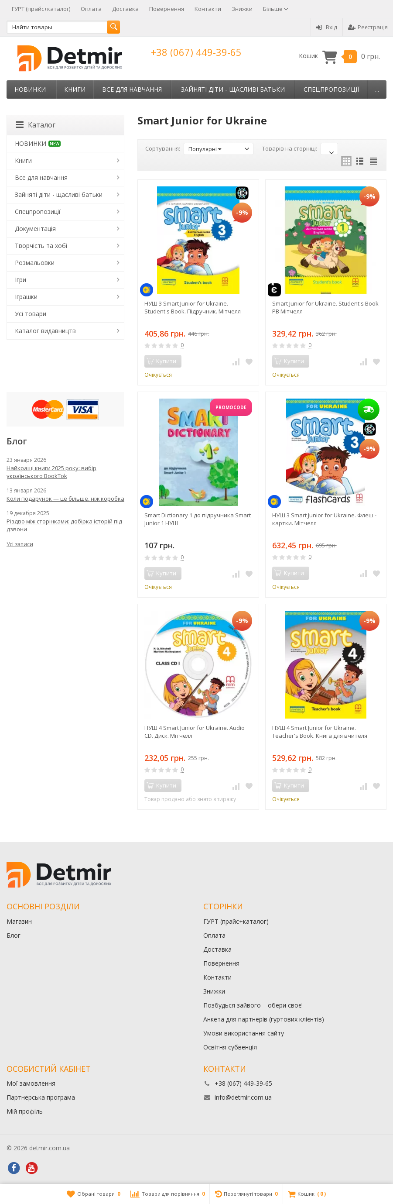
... (377, 89)
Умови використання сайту (243, 1033)
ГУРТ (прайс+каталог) (41, 9)
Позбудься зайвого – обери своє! (253, 1005)
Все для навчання (132, 89)
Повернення (166, 9)
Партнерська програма (41, 1097)
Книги (74, 89)
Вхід (326, 27)
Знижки (242, 9)
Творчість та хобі (41, 245)
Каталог (35, 125)
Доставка (125, 9)
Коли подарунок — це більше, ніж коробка (65, 498)
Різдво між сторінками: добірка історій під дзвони (64, 525)
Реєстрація (368, 27)
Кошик (339, 56)
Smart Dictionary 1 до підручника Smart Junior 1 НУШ (197, 519)
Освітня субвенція (230, 1047)
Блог (14, 935)
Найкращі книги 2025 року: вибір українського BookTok (51, 472)
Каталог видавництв (45, 331)
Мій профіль (25, 1111)
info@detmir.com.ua (243, 1097)
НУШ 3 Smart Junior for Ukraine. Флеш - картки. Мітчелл (324, 519)
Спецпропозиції (331, 89)
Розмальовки (35, 262)
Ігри (20, 279)
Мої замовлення (31, 1083)
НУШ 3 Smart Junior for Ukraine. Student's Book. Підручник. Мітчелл (192, 307)
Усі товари (30, 314)
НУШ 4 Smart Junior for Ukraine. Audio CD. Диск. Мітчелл (194, 732)
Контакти (208, 9)
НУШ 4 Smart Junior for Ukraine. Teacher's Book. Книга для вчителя (319, 732)
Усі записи (20, 544)
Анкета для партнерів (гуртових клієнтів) (263, 1019)
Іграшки (26, 296)
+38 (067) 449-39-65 (196, 51)
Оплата (91, 9)
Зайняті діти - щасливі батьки (233, 89)
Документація (35, 228)
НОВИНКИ (30, 89)
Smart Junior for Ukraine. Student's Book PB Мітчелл (325, 307)
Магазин (19, 921)
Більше (275, 9)
